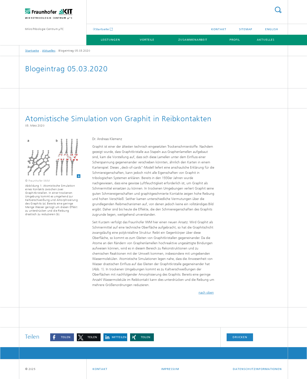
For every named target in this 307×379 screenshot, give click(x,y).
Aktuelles (265, 39)
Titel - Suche (278, 10)
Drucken (240, 337)
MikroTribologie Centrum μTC (44, 29)
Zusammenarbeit (192, 39)
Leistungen (110, 39)
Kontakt (218, 29)
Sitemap (245, 29)
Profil (234, 39)
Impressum (170, 369)
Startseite (102, 29)
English (271, 29)
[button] (62, 337)
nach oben (206, 293)
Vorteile (147, 39)
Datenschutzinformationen (257, 369)
